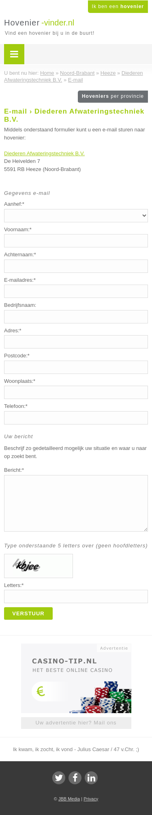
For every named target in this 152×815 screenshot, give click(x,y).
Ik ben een (118, 6)
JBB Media (69, 798)
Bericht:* (14, 470)
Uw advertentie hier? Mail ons (75, 723)
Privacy (90, 798)
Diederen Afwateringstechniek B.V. (44, 153)
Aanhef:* (14, 204)
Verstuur (28, 613)
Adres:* (12, 330)
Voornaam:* (18, 229)
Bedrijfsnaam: (20, 305)
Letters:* (14, 585)
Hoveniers (113, 96)
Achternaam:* (20, 254)
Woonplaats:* (19, 381)
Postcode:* (17, 356)
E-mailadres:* (20, 280)
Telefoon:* (16, 406)
